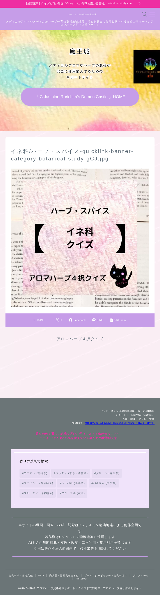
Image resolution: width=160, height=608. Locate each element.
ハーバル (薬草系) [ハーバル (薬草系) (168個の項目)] (73, 496)
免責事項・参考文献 (21, 588)
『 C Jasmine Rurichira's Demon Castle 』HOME (79, 97)
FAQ (41, 588)
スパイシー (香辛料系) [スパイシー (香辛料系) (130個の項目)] (38, 496)
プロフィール (141, 588)
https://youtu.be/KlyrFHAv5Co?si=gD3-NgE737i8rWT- (120, 436)
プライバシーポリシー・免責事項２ (105, 588)
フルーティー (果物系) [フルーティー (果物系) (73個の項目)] (38, 506)
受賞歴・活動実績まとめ (64, 588)
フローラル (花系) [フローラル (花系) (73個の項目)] (73, 506)
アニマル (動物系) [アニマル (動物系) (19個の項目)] (35, 486)
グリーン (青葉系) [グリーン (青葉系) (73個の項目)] (107, 486)
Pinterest (81, 591)
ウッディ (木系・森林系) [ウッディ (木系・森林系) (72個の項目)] (72, 486)
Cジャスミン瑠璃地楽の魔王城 (80, 15)
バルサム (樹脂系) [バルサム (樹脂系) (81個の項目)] (105, 496)
